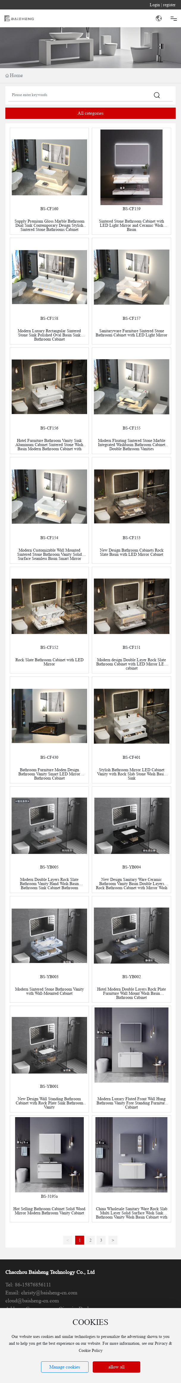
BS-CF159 (132, 208)
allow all (116, 1367)
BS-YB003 (49, 976)
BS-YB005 (49, 867)
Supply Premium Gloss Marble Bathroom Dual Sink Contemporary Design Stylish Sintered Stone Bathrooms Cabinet (49, 225)
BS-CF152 (49, 647)
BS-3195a (49, 1196)
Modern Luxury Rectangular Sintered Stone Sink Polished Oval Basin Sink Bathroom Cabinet (49, 334)
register (169, 4)
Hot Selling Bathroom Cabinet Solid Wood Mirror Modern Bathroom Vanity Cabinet (49, 1210)
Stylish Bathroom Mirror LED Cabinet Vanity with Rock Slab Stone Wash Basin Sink (131, 773)
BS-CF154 (49, 537)
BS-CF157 (132, 318)
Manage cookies (64, 1367)
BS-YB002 (131, 976)
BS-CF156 (49, 428)
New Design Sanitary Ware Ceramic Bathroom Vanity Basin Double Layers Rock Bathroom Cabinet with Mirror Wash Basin (131, 885)
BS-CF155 (132, 428)
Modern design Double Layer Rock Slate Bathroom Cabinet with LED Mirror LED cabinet (131, 663)
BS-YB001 (49, 1086)
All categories (90, 113)
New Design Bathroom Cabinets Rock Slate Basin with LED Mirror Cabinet (131, 552)
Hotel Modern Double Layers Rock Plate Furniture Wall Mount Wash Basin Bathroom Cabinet (131, 993)
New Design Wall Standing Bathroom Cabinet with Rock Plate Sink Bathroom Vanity (49, 1102)
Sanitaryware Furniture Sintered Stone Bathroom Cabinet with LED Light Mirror (131, 332)
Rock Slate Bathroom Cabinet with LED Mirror (49, 661)
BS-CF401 (132, 757)
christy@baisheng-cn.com (49, 1293)
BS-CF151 (132, 647)
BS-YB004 (131, 867)
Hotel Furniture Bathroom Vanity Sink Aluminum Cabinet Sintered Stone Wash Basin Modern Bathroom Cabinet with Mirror (49, 446)
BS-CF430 (49, 757)
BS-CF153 (132, 537)
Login (155, 4)
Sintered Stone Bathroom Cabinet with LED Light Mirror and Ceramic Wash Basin (131, 225)
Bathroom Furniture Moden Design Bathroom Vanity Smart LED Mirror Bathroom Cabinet (49, 773)
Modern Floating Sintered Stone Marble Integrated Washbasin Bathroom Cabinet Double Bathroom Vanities (131, 444)
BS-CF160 (49, 208)
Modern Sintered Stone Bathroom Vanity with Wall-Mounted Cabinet (49, 991)
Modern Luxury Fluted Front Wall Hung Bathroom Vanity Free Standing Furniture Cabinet (132, 1102)
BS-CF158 (49, 318)
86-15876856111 (33, 1285)
